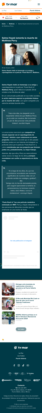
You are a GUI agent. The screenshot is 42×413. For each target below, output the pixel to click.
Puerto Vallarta (35, 10)
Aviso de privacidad (32, 396)
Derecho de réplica (19, 396)
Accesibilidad (6, 398)
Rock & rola (8, 18)
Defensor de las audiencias (19, 398)
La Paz (4, 10)
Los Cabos (18, 10)
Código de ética (8, 396)
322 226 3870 (22, 388)
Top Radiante (24, 18)
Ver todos (21, 329)
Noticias (12, 24)
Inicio (4, 24)
